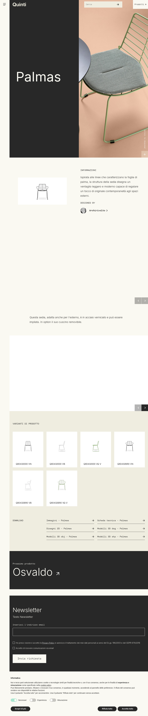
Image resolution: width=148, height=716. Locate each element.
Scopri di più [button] (20, 709)
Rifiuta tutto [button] (107, 709)
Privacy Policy (48, 643)
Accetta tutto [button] (127, 709)
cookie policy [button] (46, 685)
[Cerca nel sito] (98, 4)
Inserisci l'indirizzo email (29, 625)
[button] (144, 407)
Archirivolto (98, 210)
